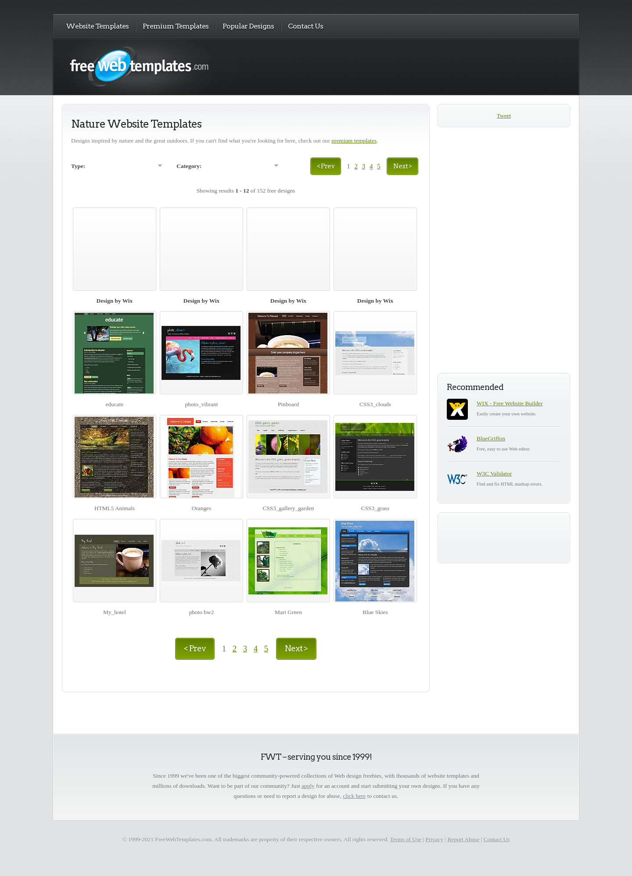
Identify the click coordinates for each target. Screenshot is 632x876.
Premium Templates (175, 26)
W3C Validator (494, 473)
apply (308, 786)
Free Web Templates (148, 66)
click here (354, 796)
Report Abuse (463, 839)
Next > (402, 166)
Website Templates (97, 26)
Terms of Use (405, 839)
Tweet (504, 115)
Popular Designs (248, 26)
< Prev (325, 166)
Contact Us (305, 26)
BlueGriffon (491, 438)
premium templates (354, 140)
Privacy (434, 839)
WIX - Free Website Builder (509, 403)
